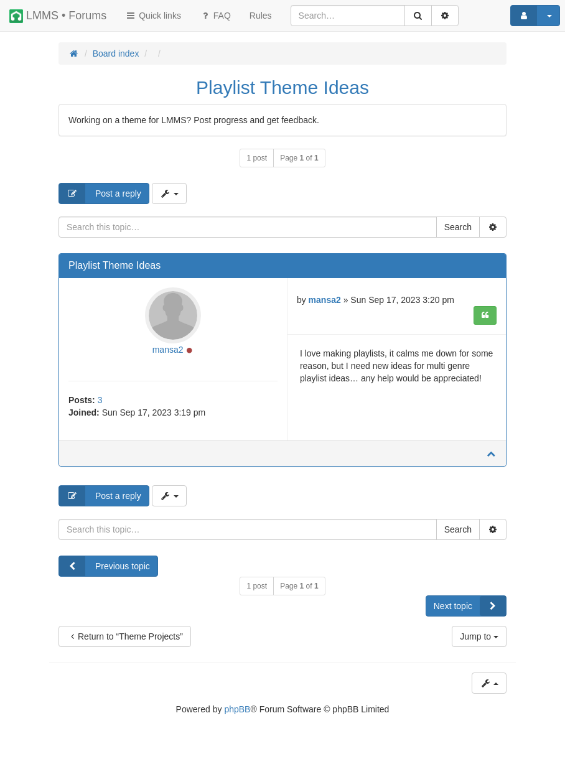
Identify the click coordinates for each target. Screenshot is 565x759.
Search (458, 227)
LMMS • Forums (57, 16)
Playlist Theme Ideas (282, 87)
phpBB (237, 709)
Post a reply (100, 193)
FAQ (215, 16)
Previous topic (104, 566)
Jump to (479, 636)
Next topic (470, 606)
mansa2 (168, 350)
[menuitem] (260, 15)
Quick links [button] (153, 16)
